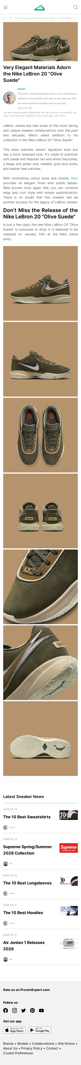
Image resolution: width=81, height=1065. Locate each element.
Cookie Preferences (18, 1053)
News (12, 18)
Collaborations (43, 1043)
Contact (52, 1048)
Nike (74, 178)
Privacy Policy (31, 1048)
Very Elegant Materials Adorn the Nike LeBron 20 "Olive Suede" (46, 18)
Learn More (59, 116)
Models (22, 1043)
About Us (10, 1048)
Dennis (21, 88)
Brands (8, 1043)
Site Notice (66, 1043)
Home (6, 18)
